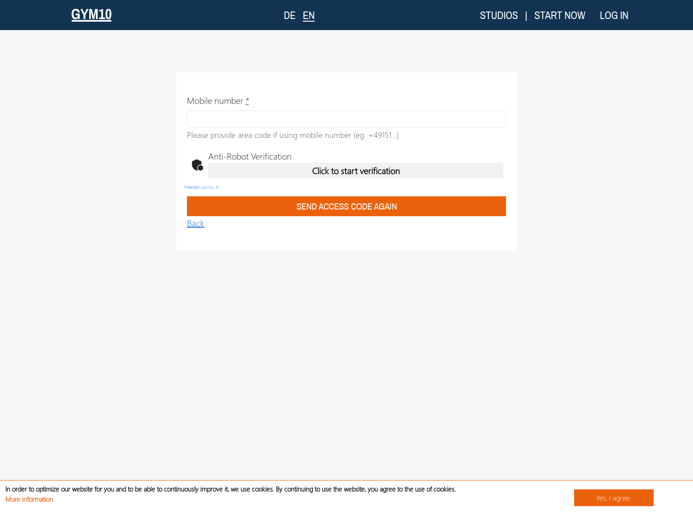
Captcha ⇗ (201, 187)
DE (290, 15)
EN (309, 15)
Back (195, 223)
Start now (560, 15)
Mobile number (218, 100)
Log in (614, 15)
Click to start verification (356, 170)
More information (29, 499)
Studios (499, 15)
